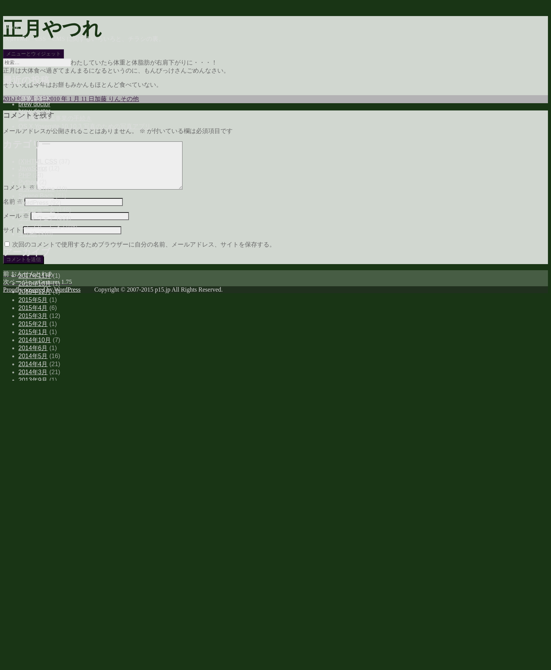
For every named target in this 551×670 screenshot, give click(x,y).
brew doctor (34, 97)
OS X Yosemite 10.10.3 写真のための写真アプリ (84, 126)
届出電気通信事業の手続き (55, 118)
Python (27, 182)
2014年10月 (34, 340)
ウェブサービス (39, 226)
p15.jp (10, 25)
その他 (27, 234)
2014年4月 (33, 364)
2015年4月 (33, 308)
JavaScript (32, 168)
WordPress (33, 203)
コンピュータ (36, 210)
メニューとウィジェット (33, 54)
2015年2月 (33, 324)
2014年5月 (33, 356)
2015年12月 (34, 292)
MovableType (36, 189)
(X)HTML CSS (37, 161)
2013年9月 (33, 380)
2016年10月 (34, 284)
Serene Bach (36, 196)
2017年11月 (34, 276)
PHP (24, 175)
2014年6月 (33, 348)
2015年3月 (33, 316)
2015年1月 (33, 332)
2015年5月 (33, 300)
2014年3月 (33, 372)
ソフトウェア (36, 218)
